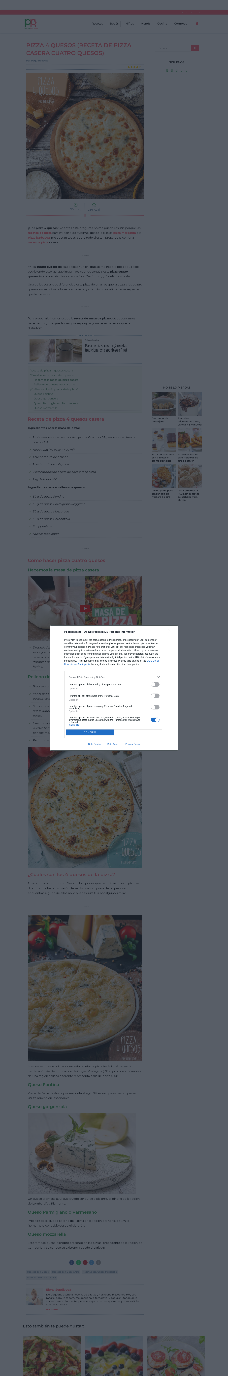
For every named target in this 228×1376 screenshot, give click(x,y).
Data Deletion (95, 744)
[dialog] (114, 688)
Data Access (113, 744)
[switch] (155, 684)
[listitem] (114, 677)
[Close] (171, 632)
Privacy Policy (132, 744)
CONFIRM (90, 732)
